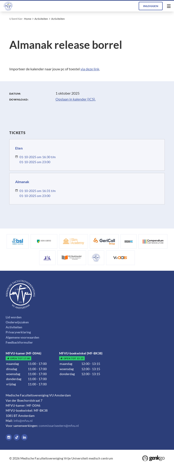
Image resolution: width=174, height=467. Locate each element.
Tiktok (17, 437)
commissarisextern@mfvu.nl (59, 426)
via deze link (89, 69)
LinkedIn (24, 437)
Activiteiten (41, 18)
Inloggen (150, 6)
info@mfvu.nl (23, 421)
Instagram (9, 437)
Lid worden (14, 317)
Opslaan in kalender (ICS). (76, 99)
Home (27, 18)
